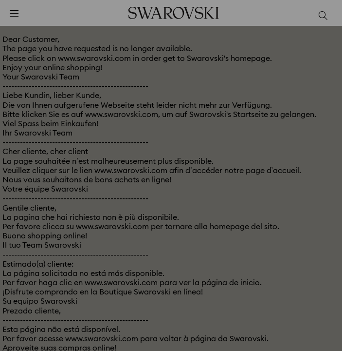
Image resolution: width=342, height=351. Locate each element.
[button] (321, 43)
